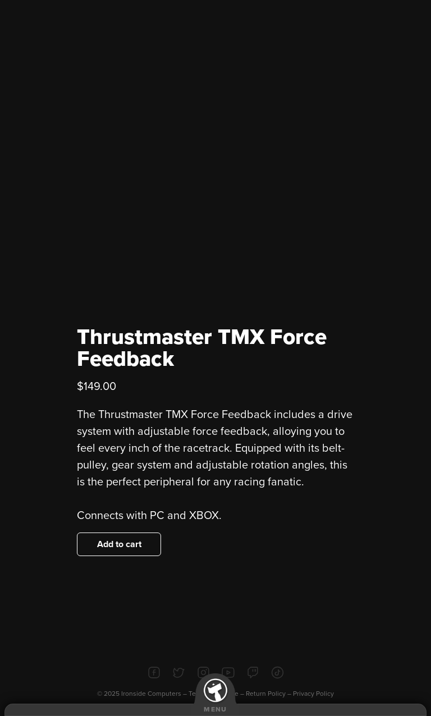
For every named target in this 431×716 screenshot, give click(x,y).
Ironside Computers (151, 693)
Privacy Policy (313, 693)
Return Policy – (269, 693)
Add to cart (119, 544)
